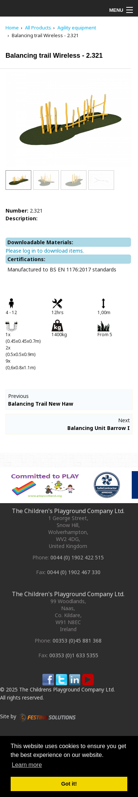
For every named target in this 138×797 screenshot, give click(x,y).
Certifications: (26, 259)
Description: (22, 218)
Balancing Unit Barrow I (98, 427)
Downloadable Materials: (40, 242)
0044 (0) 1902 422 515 (77, 557)
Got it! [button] (69, 784)
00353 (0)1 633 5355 (73, 655)
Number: (17, 210)
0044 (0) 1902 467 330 (73, 572)
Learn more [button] (27, 765)
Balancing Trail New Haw (40, 403)
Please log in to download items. (45, 250)
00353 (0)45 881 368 (77, 640)
